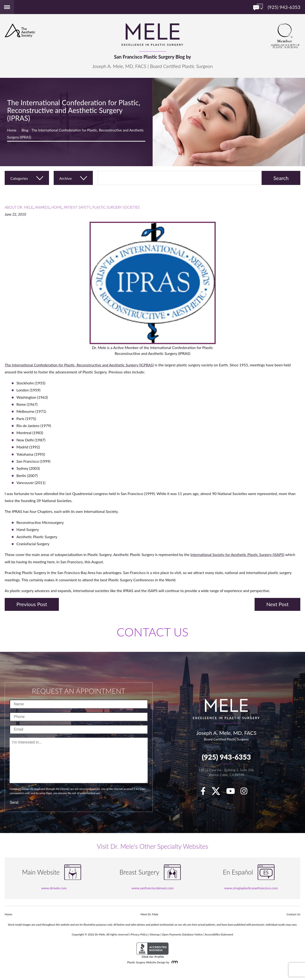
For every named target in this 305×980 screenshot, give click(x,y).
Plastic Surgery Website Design (146, 962)
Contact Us (293, 914)
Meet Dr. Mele (149, 914)
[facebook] (205, 792)
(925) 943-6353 (226, 757)
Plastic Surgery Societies (116, 207)
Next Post (277, 604)
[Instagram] (246, 792)
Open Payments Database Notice (182, 934)
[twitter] (218, 792)
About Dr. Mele (19, 207)
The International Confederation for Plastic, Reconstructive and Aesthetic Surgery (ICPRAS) (79, 365)
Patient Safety (77, 207)
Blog (25, 130)
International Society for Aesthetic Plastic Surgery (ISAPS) (237, 554)
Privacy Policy (139, 934)
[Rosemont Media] (174, 962)
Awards (42, 207)
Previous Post (31, 604)
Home (11, 130)
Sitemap (155, 934)
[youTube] (233, 792)
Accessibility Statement (219, 934)
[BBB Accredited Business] (152, 950)
